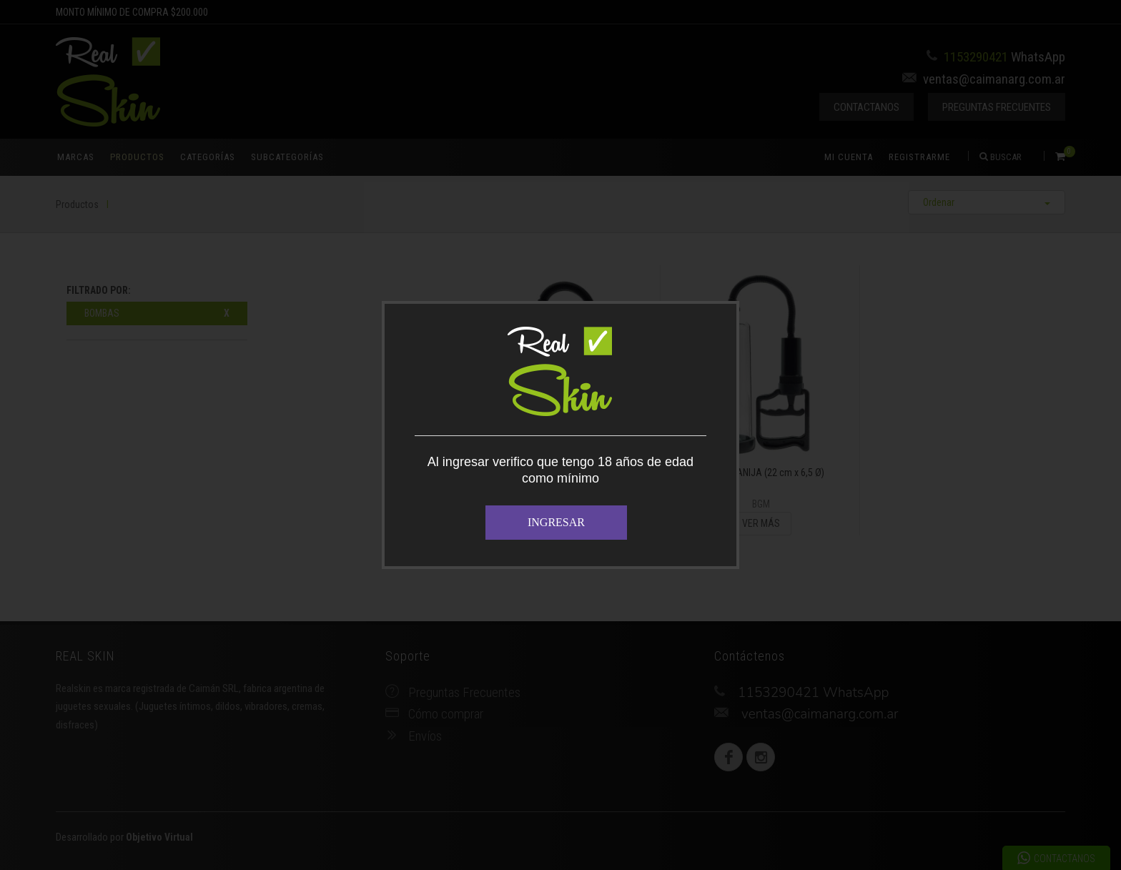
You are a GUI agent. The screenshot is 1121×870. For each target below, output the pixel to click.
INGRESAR (556, 522)
